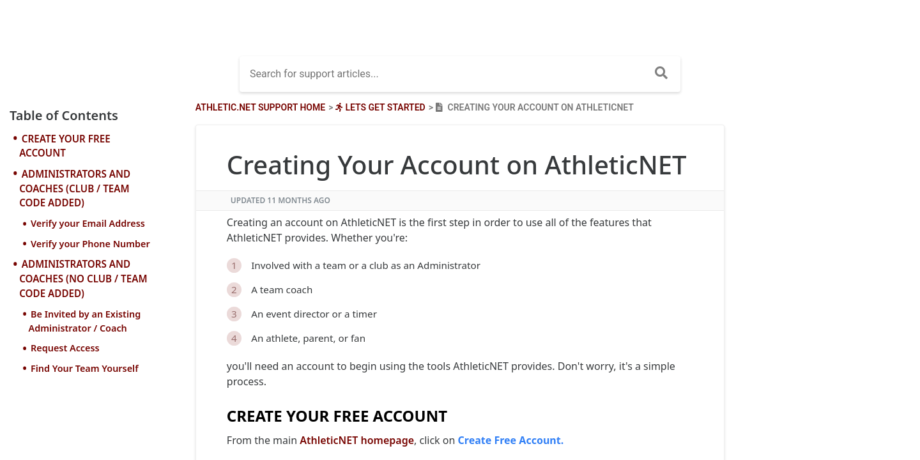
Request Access (65, 348)
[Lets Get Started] (379, 107)
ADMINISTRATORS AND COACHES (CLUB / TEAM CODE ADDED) (74, 188)
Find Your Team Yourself (85, 368)
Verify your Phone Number (90, 244)
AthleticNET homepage (357, 440)
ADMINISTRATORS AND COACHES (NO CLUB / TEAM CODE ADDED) (83, 278)
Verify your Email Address (88, 223)
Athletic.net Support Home (260, 107)
